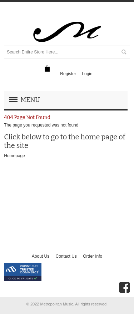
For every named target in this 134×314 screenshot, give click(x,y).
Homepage (14, 155)
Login (87, 73)
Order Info (92, 256)
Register (68, 73)
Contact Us (65, 256)
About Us (40, 256)
